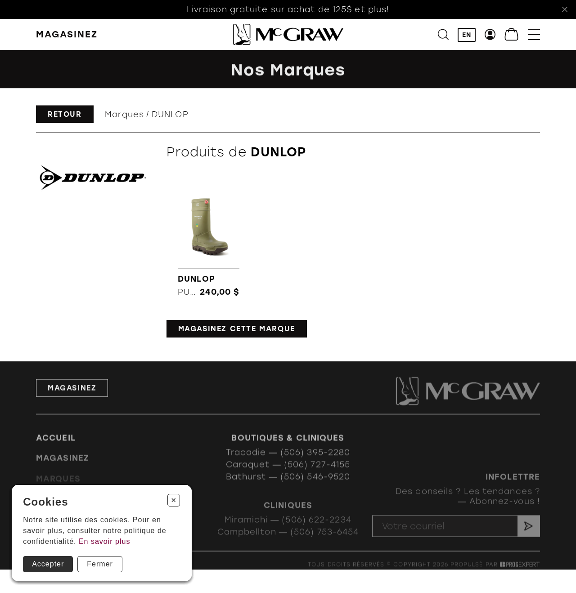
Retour (65, 114)
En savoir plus (104, 541)
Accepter (48, 564)
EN (466, 35)
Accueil (56, 447)
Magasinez (72, 399)
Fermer (100, 564)
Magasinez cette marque (236, 328)
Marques (124, 114)
